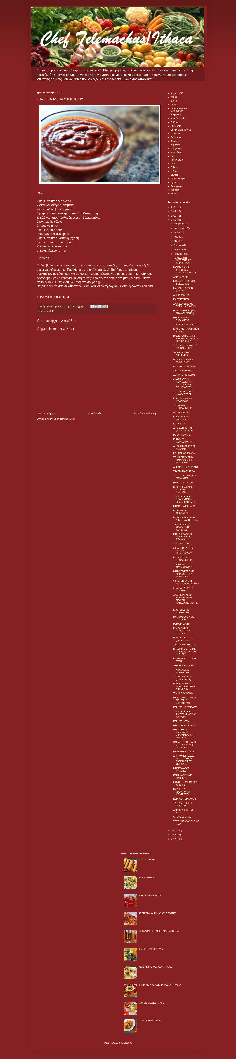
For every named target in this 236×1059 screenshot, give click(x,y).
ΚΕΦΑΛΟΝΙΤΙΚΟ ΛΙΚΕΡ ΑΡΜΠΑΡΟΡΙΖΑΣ (159, 931)
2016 (174, 830)
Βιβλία (174, 101)
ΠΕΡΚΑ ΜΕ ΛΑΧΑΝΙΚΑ (184, 751)
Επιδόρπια (176, 126)
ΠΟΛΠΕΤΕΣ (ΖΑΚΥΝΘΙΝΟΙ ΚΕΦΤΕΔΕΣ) (181, 792)
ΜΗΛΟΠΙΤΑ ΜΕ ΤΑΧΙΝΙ (184, 506)
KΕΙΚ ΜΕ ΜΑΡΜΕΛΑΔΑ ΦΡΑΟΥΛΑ (156, 967)
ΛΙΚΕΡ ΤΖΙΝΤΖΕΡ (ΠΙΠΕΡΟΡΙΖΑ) (182, 678)
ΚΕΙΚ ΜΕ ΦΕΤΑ (181, 721)
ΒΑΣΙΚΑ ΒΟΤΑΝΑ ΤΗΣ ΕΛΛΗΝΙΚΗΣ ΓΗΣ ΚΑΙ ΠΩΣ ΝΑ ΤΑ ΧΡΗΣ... (185, 339)
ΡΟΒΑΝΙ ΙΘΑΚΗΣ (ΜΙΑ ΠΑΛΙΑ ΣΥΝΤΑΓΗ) (184, 312)
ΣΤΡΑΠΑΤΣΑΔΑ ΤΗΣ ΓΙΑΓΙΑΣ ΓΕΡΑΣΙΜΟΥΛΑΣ (183, 551)
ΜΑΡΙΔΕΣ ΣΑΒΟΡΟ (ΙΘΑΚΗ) (183, 289)
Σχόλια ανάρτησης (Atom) (62, 419)
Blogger (127, 1043)
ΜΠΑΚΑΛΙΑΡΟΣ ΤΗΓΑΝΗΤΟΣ (181, 319)
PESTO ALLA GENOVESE (180, 511)
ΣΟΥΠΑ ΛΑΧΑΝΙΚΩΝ (183, 543)
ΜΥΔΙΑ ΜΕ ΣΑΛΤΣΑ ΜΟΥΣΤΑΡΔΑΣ (183, 360)
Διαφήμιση (176, 114)
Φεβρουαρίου (181, 249)
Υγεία (173, 182)
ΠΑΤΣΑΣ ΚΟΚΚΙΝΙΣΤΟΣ (150, 1020)
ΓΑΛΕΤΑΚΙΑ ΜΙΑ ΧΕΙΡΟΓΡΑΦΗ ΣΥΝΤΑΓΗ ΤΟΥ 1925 (185, 270)
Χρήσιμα (175, 190)
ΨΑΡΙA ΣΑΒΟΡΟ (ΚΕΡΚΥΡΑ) (181, 353)
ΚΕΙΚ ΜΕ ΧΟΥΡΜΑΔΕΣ (185, 707)
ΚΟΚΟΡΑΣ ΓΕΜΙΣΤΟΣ (184, 366)
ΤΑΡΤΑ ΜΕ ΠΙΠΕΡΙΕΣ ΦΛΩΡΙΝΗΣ (184, 804)
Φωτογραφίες (177, 186)
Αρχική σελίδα (95, 413)
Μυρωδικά (176, 152)
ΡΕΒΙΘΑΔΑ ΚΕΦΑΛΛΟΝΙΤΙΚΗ (183, 440)
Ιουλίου (178, 232)
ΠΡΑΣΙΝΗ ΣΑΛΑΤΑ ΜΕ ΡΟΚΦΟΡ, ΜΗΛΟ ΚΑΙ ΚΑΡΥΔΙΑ (185, 652)
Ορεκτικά (175, 156)
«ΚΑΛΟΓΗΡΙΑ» (146, 877)
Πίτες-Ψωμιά (177, 160)
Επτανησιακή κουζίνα (181, 130)
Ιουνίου (178, 237)
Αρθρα (174, 97)
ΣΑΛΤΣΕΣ (50, 311)
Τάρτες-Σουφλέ (178, 178)
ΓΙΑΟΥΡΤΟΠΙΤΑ (181, 299)
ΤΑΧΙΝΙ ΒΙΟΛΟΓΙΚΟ (183, 693)
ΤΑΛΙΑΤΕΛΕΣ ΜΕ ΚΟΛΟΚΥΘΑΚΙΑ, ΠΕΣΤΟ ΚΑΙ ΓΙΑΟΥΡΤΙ (185, 499)
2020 (174, 207)
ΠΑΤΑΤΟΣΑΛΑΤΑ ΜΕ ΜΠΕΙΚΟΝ (183, 618)
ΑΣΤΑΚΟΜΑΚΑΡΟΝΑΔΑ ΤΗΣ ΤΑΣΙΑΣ (157, 913)
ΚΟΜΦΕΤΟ (179, 423)
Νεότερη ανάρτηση (47, 413)
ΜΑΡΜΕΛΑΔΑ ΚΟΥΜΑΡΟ (151, 1003)
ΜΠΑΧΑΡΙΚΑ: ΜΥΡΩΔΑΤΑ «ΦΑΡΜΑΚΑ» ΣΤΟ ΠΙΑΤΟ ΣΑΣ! (184, 733)
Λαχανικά (175, 144)
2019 (174, 211)
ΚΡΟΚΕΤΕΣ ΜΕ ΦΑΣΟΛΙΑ (181, 418)
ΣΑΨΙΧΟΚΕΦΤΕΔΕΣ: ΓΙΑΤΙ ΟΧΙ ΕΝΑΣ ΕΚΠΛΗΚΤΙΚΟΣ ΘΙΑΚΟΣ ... (183, 760)
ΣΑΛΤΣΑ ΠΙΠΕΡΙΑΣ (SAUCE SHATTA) (183, 429)
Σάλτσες (174, 171)
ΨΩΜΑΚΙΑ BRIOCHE (183, 665)
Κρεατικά (175, 141)
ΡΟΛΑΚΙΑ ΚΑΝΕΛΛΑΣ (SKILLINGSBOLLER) (185, 518)
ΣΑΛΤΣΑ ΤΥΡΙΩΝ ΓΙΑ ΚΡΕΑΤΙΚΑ (183, 589)
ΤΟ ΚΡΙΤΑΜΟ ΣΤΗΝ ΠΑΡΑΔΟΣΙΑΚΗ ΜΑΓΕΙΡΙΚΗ (183, 460)
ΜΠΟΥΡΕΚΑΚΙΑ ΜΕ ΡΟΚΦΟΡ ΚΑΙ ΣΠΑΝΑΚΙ (183, 537)
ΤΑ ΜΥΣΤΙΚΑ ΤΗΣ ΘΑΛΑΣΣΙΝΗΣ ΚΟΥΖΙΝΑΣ (182, 527)
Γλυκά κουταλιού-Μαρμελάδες (179, 109)
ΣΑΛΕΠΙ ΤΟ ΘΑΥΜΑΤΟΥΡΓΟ (182, 565)
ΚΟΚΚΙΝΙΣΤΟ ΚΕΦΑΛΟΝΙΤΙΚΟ (183, 558)
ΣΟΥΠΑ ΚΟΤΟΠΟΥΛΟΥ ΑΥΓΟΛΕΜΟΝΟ (185, 346)
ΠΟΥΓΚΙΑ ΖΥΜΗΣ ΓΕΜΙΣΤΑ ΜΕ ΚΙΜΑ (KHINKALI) (184, 686)
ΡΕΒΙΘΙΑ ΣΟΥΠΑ (181, 624)
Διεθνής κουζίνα (178, 118)
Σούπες (174, 175)
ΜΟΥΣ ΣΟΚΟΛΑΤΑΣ (183, 482)
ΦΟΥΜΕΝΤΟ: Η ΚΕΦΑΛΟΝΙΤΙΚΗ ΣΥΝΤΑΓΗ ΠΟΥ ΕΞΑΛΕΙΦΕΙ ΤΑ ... (183, 383)
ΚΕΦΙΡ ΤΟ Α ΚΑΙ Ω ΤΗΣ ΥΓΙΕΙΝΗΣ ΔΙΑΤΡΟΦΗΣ (185, 490)
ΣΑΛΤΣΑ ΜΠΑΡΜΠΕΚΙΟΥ (186, 324)
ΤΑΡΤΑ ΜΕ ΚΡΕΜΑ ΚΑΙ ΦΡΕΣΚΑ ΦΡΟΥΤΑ (160, 985)
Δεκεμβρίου (180, 223)
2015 (174, 834)
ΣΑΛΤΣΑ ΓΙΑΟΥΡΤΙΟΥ (184, 471)
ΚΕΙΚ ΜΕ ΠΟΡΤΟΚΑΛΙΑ (185, 799)
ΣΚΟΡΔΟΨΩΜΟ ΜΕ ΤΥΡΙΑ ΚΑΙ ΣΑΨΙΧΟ (184, 305)
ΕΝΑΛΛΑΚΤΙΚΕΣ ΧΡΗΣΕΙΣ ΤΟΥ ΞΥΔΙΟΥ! (181, 631)
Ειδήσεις (175, 122)
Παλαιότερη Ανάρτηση (145, 413)
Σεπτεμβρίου (180, 228)
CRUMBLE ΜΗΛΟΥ (183, 817)
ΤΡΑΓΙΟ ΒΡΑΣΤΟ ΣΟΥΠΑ (151, 949)
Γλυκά (173, 104)
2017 (174, 220)
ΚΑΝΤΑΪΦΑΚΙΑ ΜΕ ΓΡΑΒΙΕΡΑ (182, 776)
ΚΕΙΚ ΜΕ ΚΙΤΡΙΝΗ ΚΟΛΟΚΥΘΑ (182, 399)
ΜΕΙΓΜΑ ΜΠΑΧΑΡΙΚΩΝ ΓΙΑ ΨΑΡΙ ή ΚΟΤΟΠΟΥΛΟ (185, 700)
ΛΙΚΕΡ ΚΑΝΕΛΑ (181, 295)
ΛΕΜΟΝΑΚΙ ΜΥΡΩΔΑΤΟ (185, 467)
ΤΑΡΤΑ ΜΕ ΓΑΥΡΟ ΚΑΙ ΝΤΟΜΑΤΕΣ (184, 477)
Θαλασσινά (176, 137)
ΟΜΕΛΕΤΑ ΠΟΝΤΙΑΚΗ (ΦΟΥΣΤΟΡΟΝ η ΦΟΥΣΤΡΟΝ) (184, 745)
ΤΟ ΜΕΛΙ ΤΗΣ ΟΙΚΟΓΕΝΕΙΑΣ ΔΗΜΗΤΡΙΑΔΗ (182, 260)
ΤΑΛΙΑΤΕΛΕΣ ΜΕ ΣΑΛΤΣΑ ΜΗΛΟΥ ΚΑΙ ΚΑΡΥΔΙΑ (185, 714)
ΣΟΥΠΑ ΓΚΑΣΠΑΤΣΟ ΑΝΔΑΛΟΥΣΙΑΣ (183, 392)
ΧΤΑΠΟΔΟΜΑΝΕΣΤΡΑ (184, 644)
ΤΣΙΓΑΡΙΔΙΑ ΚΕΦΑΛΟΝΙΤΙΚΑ (182, 406)
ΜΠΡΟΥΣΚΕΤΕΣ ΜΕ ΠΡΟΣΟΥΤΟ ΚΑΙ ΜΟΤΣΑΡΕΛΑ (183, 574)
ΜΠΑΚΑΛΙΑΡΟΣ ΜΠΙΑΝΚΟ (181, 769)
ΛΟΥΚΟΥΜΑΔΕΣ (181, 412)
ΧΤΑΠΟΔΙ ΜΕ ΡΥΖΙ (182, 370)
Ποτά (173, 163)
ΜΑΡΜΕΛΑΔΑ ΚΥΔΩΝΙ (150, 895)
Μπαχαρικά (176, 148)
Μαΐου (177, 241)
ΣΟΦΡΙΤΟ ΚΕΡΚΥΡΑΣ (184, 375)
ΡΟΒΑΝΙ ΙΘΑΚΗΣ (181, 435)
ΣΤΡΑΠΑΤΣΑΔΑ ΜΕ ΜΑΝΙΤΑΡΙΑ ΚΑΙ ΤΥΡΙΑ (186, 582)
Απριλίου (178, 245)
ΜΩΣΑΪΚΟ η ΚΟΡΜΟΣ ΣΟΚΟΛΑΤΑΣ (184, 282)
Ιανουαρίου (179, 254)
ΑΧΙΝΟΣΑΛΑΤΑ (180, 277)
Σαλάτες (174, 167)
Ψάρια (174, 193)
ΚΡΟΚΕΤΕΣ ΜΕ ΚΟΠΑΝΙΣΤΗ (181, 611)
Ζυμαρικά (175, 133)
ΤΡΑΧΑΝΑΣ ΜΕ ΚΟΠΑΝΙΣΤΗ (181, 671)
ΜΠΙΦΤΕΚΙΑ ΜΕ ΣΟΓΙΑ (184, 725)
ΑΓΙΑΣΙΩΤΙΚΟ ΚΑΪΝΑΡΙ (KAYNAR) (184, 447)
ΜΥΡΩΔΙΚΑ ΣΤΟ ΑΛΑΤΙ (184, 453)
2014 (174, 839)
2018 (174, 216)
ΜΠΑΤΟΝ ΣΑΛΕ (147, 859)
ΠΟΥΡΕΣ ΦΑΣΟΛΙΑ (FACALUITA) (183, 639)
